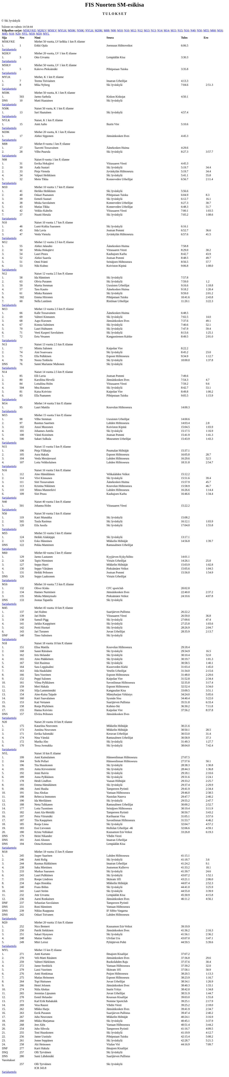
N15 (180, 30)
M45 (4, 33)
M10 (120, 30)
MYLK (62, 30)
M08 (106, 30)
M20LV (41, 30)
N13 (153, 30)
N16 (186, 30)
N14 (159, 30)
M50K (71, 30)
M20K (98, 30)
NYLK (89, 30)
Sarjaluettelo (9, 49)
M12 (133, 30)
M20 (39, 33)
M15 (173, 30)
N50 (199, 30)
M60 (213, 30)
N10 (126, 30)
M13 (146, 30)
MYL (46, 33)
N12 (139, 30)
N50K (80, 30)
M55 (206, 30)
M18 (32, 33)
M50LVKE (29, 30)
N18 (11, 33)
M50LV (52, 30)
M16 (220, 30)
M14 (166, 30)
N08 (113, 30)
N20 (17, 33)
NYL (25, 33)
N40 (193, 30)
